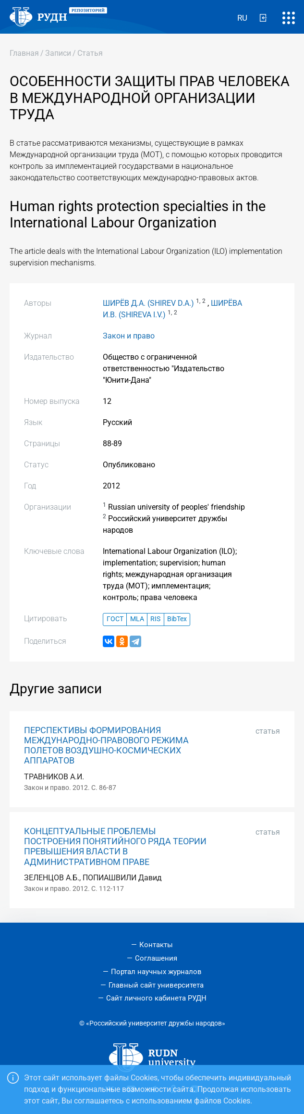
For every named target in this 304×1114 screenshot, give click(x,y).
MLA (137, 619)
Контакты (156, 944)
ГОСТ (115, 619)
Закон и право (129, 335)
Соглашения (156, 958)
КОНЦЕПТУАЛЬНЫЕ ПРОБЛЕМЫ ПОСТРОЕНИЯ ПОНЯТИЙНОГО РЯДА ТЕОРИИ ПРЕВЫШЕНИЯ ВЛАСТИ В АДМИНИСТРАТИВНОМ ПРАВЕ (115, 846)
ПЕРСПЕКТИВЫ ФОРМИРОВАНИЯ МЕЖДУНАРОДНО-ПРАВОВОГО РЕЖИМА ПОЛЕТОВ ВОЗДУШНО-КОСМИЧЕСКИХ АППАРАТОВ (106, 745)
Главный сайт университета (156, 985)
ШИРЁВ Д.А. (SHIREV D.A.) (148, 303)
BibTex (177, 619)
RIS (155, 619)
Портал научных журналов (156, 971)
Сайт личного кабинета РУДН (156, 998)
